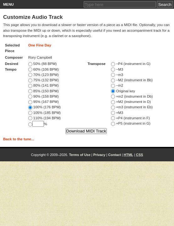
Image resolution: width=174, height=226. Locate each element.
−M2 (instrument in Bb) (132, 80)
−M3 (117, 69)
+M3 (117, 113)
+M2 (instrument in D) (131, 102)
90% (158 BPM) (43, 96)
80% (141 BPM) (43, 85)
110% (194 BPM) (44, 118)
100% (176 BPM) (44, 107)
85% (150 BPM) (43, 91)
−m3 (117, 75)
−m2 (117, 85)
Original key (123, 91)
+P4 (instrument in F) (130, 118)
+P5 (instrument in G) (130, 123)
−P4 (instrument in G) (130, 64)
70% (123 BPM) (43, 75)
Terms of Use (79, 155)
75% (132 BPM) (43, 80)
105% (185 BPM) (44, 113)
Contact (114, 155)
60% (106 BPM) (43, 69)
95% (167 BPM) (43, 102)
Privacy (99, 155)
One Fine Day (39, 45)
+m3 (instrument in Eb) (132, 107)
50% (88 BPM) (42, 64)
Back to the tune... (18, 139)
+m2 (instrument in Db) (132, 96)
